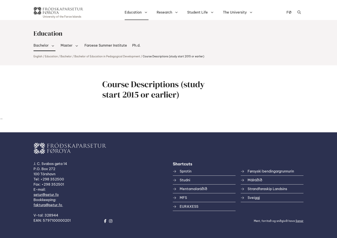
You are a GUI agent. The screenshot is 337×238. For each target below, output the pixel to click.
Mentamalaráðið (193, 189)
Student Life (197, 12)
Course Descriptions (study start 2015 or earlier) (173, 56)
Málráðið (255, 180)
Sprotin (185, 171)
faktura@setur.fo (48, 205)
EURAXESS (189, 206)
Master (66, 45)
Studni (185, 180)
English (38, 56)
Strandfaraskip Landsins (267, 189)
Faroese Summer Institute (105, 45)
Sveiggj (254, 197)
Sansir (299, 221)
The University (235, 12)
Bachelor (41, 45)
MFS (183, 197)
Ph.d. (136, 45)
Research (164, 12)
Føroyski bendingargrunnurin (271, 171)
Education (133, 12)
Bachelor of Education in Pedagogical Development (107, 56)
